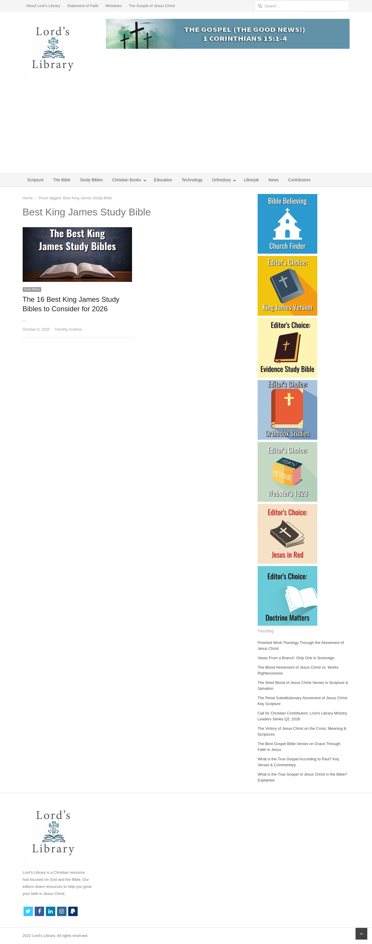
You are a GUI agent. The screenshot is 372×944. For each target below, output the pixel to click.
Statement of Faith (83, 6)
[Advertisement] (186, 129)
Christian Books (126, 180)
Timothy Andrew (68, 329)
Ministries (114, 6)
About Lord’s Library (43, 6)
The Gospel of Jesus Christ (152, 6)
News (273, 180)
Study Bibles (91, 180)
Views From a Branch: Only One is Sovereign (296, 658)
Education (163, 180)
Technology (192, 180)
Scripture (35, 180)
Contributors (299, 180)
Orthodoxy (221, 180)
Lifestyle (251, 180)
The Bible (62, 180)
